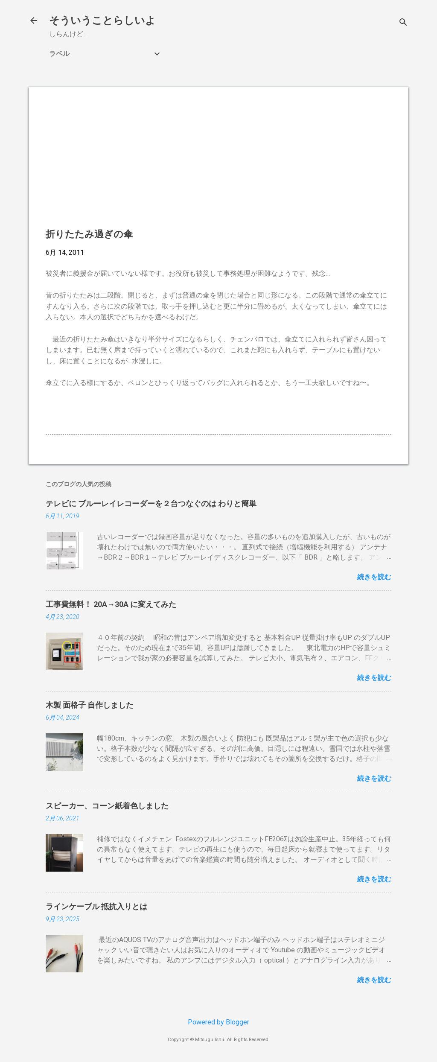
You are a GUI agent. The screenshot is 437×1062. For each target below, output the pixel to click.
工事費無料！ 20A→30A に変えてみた (111, 604)
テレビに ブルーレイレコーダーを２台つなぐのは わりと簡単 (151, 503)
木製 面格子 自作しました (90, 704)
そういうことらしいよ (102, 20)
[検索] (403, 23)
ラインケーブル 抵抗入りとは (96, 906)
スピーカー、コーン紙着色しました (107, 805)
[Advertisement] (218, 164)
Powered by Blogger (218, 1022)
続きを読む (374, 577)
